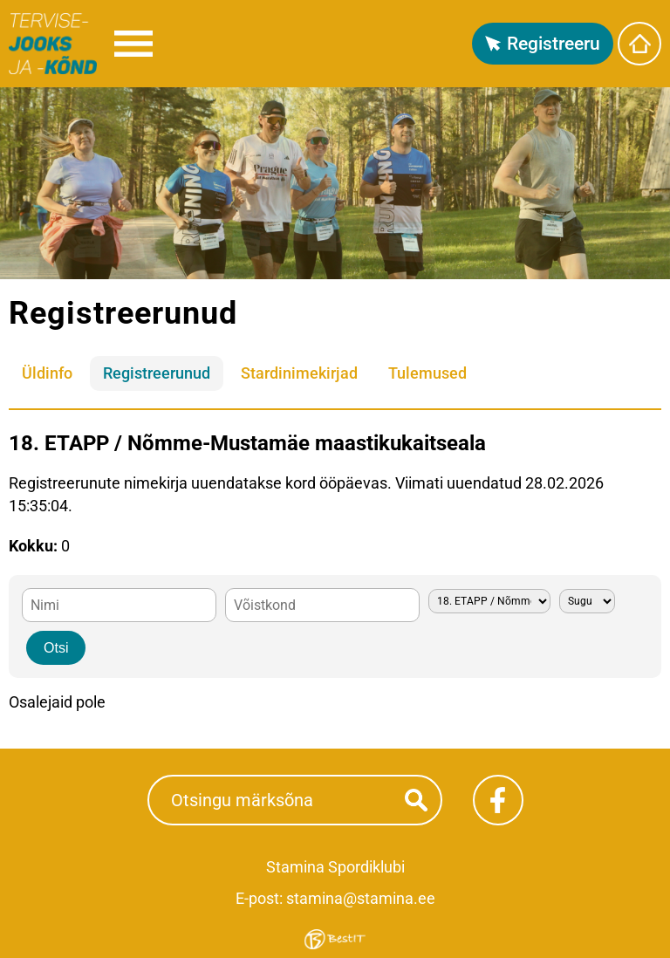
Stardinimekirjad (299, 373)
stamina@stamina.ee (360, 898)
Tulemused (427, 373)
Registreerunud (156, 373)
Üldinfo (47, 373)
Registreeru (553, 43)
